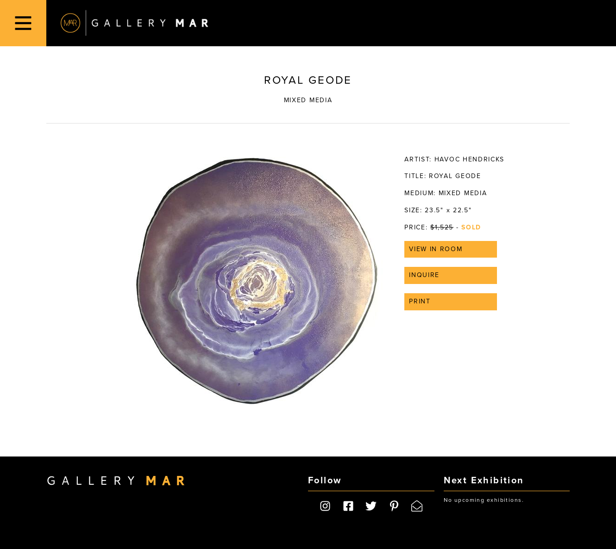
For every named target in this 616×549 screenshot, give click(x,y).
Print (419, 301)
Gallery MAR (134, 23)
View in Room (435, 249)
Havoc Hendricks (469, 159)
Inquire (424, 275)
